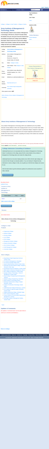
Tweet (3, 304)
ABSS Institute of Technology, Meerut (12, 280)
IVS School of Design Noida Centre (11, 262)
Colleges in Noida (22, 24)
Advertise (45, 335)
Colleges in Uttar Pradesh (11, 24)
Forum (18, 9)
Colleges (3, 24)
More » (23, 9)
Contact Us (19, 335)
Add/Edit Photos (4, 184)
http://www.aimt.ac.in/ (12, 82)
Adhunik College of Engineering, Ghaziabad (13, 278)
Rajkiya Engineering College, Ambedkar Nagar (14, 292)
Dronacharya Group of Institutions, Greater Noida (15, 268)
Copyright (25, 335)
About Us (14, 335)
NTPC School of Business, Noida (11, 293)
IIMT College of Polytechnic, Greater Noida (13, 271)
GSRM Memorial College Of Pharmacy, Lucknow (14, 287)
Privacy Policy (31, 335)
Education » (3, 9)
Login (42, 7)
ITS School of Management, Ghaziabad (12, 261)
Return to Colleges (5, 328)
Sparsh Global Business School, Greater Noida (14, 264)
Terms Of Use (39, 335)
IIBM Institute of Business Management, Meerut (14, 270)
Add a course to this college (7, 201)
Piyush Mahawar (33, 37)
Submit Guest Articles (6, 335)
